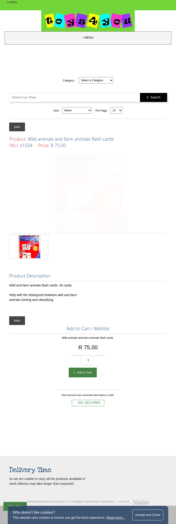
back (17, 127)
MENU (88, 37)
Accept (147, 515)
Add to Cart (83, 372)
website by (134, 501)
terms (67, 501)
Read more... (115, 517)
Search (153, 97)
